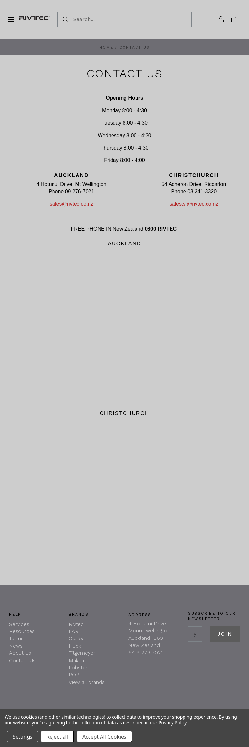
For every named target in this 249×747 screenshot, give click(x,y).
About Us (20, 653)
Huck (75, 646)
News (16, 646)
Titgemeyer (82, 653)
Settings (22, 736)
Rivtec (76, 624)
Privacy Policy (173, 722)
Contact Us (22, 660)
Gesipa (77, 638)
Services (19, 624)
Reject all (57, 736)
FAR (73, 631)
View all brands (87, 682)
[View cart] (234, 19)
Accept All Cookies (104, 736)
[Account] (221, 19)
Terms (16, 638)
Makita (76, 660)
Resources (22, 631)
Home (106, 47)
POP (74, 675)
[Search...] (124, 19)
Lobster (78, 667)
